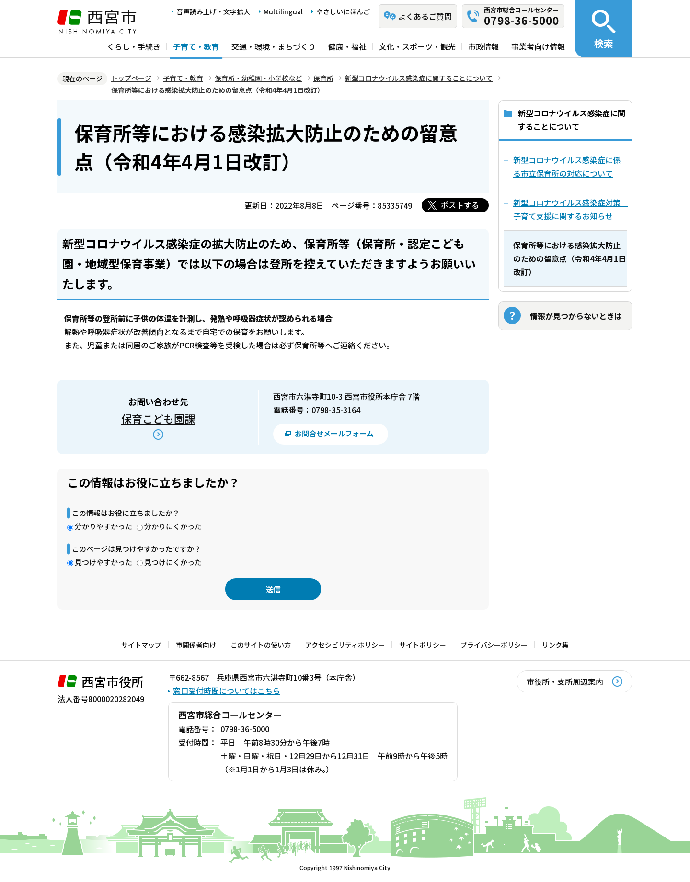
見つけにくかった (173, 562)
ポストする (460, 205)
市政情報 (483, 46)
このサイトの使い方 (260, 644)
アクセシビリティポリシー (345, 644)
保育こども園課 (158, 418)
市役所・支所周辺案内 (565, 681)
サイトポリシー (422, 644)
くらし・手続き (134, 46)
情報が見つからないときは (576, 316)
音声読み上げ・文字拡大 (213, 11)
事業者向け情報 (538, 46)
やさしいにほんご (343, 11)
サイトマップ (141, 644)
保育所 (323, 78)
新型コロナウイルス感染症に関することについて (419, 78)
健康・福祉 (347, 46)
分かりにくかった (173, 526)
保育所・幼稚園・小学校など (258, 78)
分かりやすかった (103, 526)
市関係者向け (196, 644)
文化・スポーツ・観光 (417, 46)
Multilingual (283, 11)
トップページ (131, 78)
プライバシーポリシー (494, 644)
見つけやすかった (103, 562)
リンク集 (555, 644)
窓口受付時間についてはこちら (226, 690)
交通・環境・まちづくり (273, 46)
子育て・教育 (196, 46)
